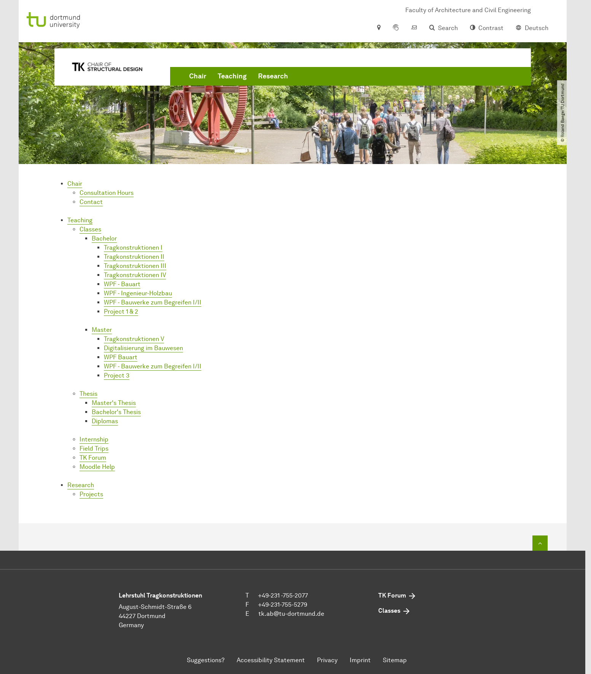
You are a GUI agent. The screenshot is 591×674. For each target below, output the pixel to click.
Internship (94, 439)
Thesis (88, 393)
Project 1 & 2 (121, 311)
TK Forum (93, 457)
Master (102, 329)
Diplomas (105, 421)
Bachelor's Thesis (116, 412)
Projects (91, 494)
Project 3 (116, 375)
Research (273, 76)
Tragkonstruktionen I (133, 247)
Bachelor (104, 238)
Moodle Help (97, 466)
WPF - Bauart (122, 284)
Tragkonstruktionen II (134, 256)
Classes (90, 229)
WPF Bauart (120, 357)
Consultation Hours (107, 192)
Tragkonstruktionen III (135, 265)
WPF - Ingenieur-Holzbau (138, 293)
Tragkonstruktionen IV (135, 275)
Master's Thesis (114, 402)
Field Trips (94, 448)
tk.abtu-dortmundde (291, 613)
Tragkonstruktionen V (134, 339)
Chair (197, 76)
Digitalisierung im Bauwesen (143, 348)
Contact (91, 202)
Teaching (232, 76)
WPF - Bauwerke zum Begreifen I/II (152, 302)
